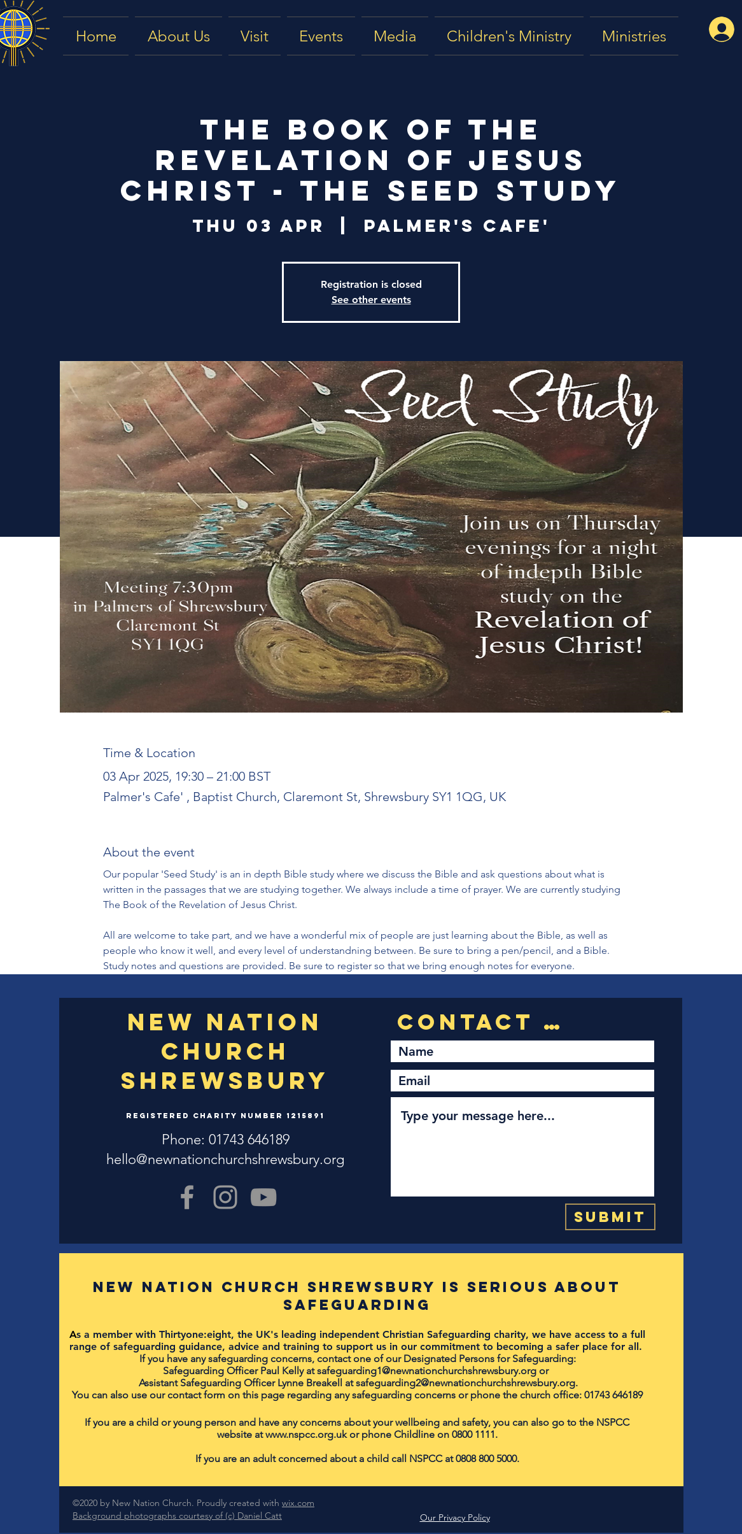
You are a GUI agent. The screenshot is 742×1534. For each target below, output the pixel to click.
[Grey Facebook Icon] (187, 1197)
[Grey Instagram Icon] (225, 1197)
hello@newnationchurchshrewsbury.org (225, 1159)
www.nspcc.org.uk (306, 1434)
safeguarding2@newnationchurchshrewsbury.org (465, 1383)
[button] (394, 36)
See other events (371, 300)
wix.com (298, 1503)
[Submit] (610, 1217)
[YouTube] (263, 1197)
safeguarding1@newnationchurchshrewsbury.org (426, 1371)
